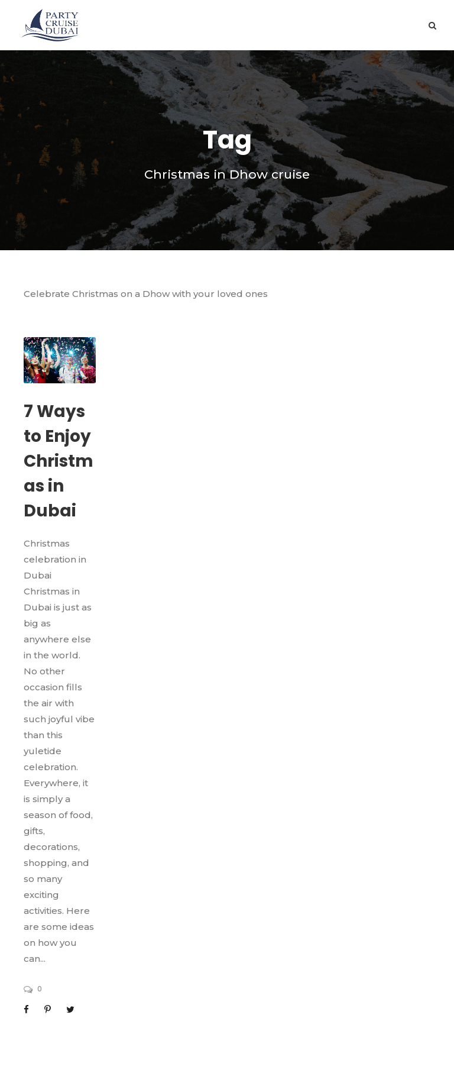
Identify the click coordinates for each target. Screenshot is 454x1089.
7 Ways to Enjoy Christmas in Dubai (58, 461)
